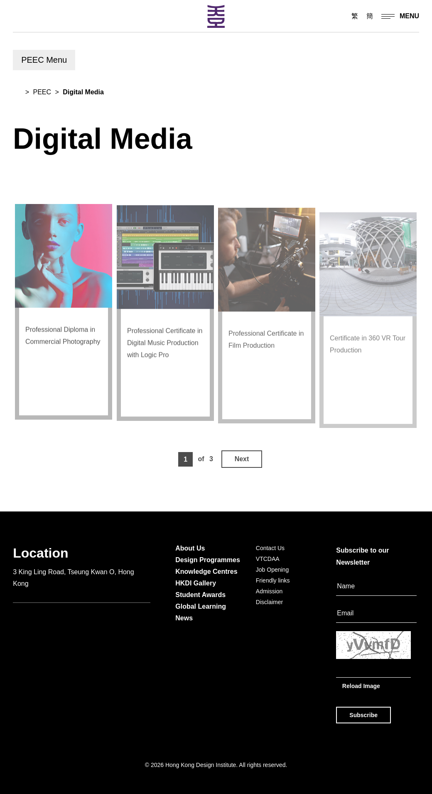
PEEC (42, 92)
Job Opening (272, 569)
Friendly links (273, 580)
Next (242, 458)
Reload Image (361, 685)
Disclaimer (269, 602)
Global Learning (200, 606)
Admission (269, 591)
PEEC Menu (44, 59)
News (184, 618)
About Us (190, 548)
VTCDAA (268, 559)
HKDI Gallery (195, 583)
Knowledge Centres (206, 571)
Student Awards (200, 594)
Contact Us (270, 548)
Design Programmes (207, 559)
